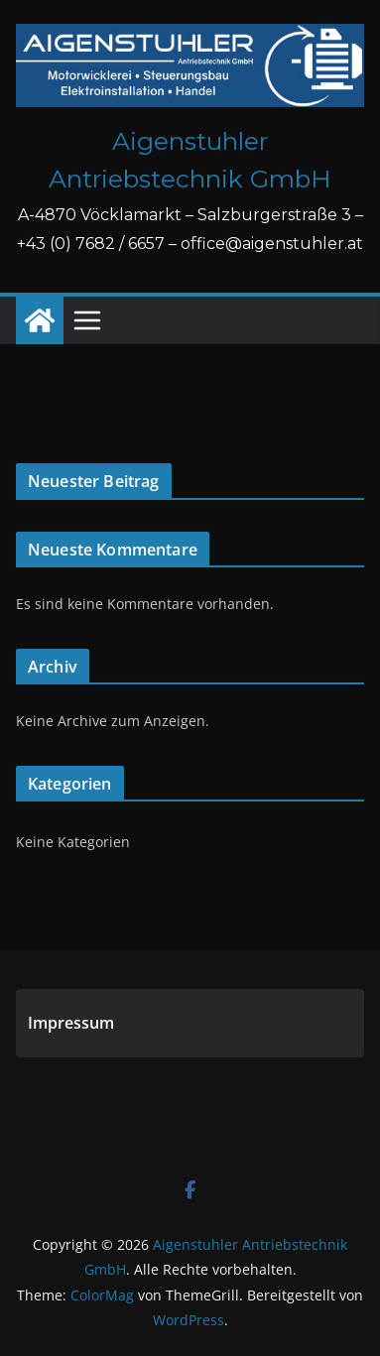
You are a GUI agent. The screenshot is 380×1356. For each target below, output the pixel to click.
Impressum (71, 1023)
